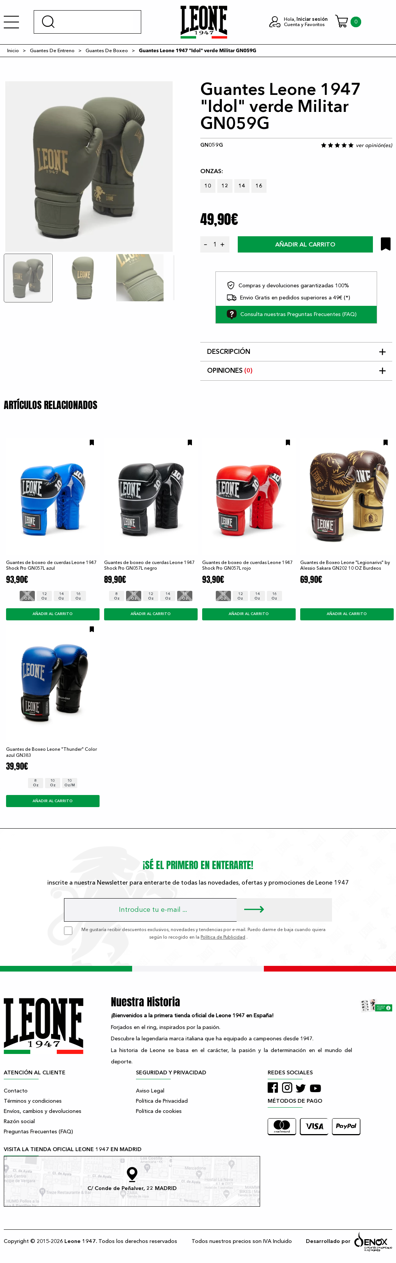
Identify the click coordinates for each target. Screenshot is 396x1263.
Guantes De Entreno (52, 50)
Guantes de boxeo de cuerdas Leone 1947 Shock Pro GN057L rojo (247, 565)
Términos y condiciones (33, 1101)
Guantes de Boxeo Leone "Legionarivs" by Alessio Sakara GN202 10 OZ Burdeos (345, 565)
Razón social (19, 1121)
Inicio (13, 50)
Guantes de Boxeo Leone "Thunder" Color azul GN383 (51, 752)
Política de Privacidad (162, 1101)
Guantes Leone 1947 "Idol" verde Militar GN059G (197, 50)
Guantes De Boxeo (107, 50)
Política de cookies (159, 1111)
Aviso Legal (150, 1090)
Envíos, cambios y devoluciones (42, 1111)
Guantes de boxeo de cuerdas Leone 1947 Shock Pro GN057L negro (149, 565)
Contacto (16, 1090)
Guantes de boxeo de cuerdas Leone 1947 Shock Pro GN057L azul (51, 565)
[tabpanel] (89, 166)
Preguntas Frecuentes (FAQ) (38, 1131)
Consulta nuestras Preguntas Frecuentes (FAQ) (292, 314)
